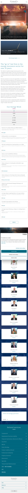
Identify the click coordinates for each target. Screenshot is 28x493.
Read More (4, 243)
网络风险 (4, 472)
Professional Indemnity (7, 452)
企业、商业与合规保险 (6, 466)
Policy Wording (5, 447)
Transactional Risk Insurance (9, 463)
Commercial (5, 433)
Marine (3, 444)
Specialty (4, 461)
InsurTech (4, 441)
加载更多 (14, 222)
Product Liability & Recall (8, 450)
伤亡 (3, 469)
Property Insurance (6, 455)
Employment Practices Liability (9, 436)
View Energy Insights (13, 58)
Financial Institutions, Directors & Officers (12, 439)
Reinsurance (5, 458)
